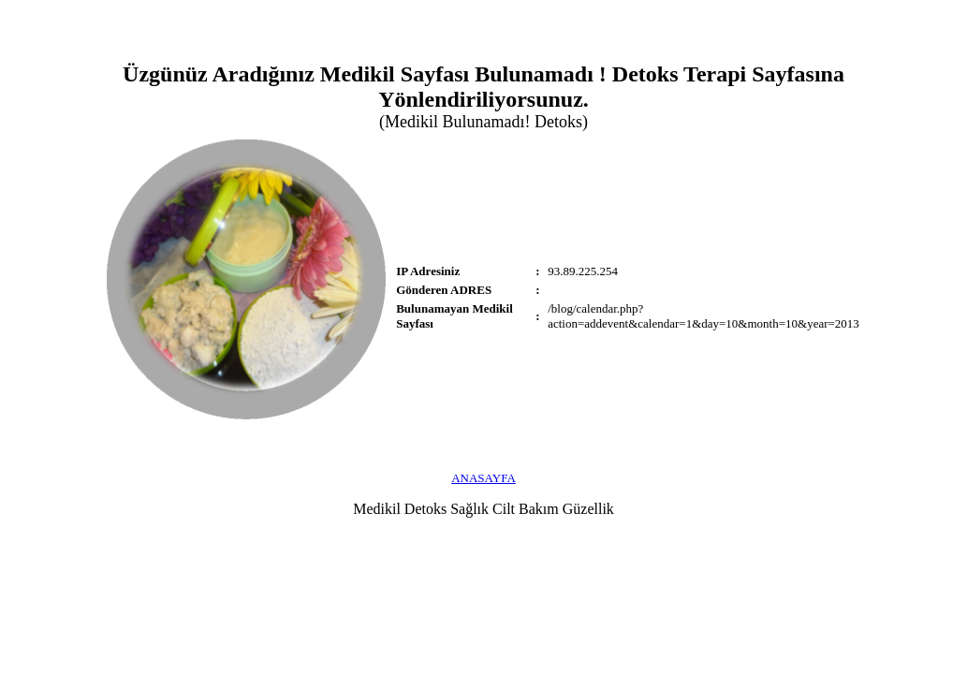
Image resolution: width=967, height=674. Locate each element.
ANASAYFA (483, 478)
